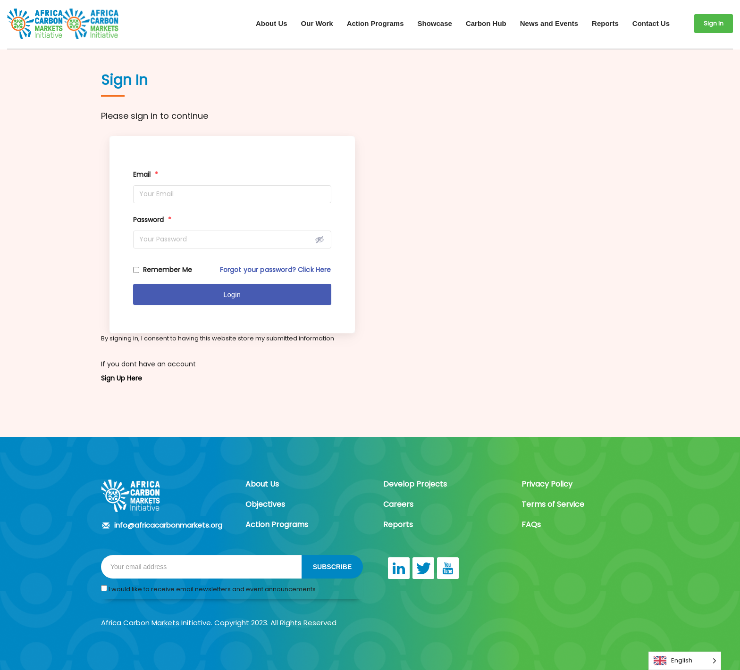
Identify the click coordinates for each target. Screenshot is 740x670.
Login (232, 294)
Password (152, 219)
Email (145, 174)
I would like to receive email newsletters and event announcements (208, 589)
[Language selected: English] (684, 661)
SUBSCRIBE (332, 567)
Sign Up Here (121, 378)
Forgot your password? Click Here (275, 269)
